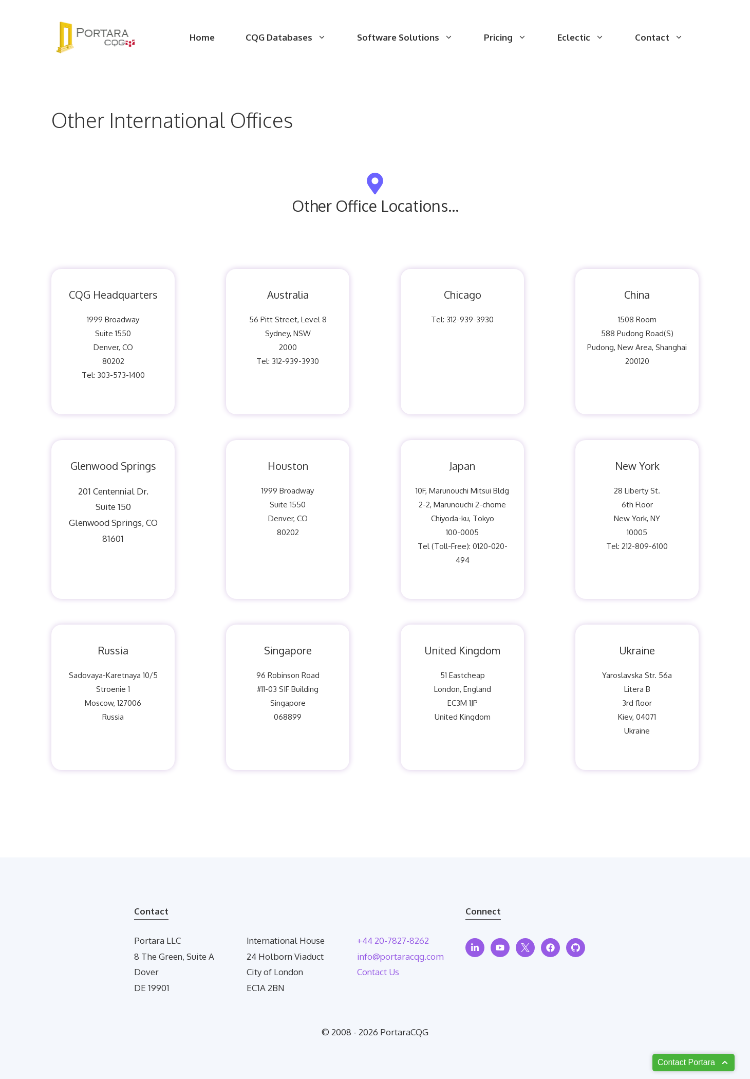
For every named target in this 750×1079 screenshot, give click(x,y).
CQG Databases (294, 37)
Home (202, 37)
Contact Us (378, 971)
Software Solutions (412, 37)
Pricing (513, 37)
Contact (667, 37)
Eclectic (588, 37)
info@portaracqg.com (400, 956)
